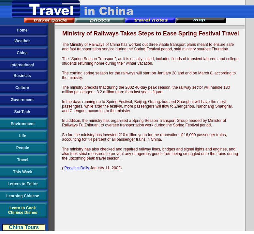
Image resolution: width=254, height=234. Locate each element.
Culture (22, 87)
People (22, 148)
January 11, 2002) (106, 168)
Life (22, 136)
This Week (22, 172)
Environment (23, 124)
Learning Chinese (22, 196)
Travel (22, 160)
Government (22, 100)
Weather (22, 41)
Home (22, 30)
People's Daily (76, 168)
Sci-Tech (22, 112)
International (22, 65)
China (22, 53)
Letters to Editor (22, 184)
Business (22, 75)
